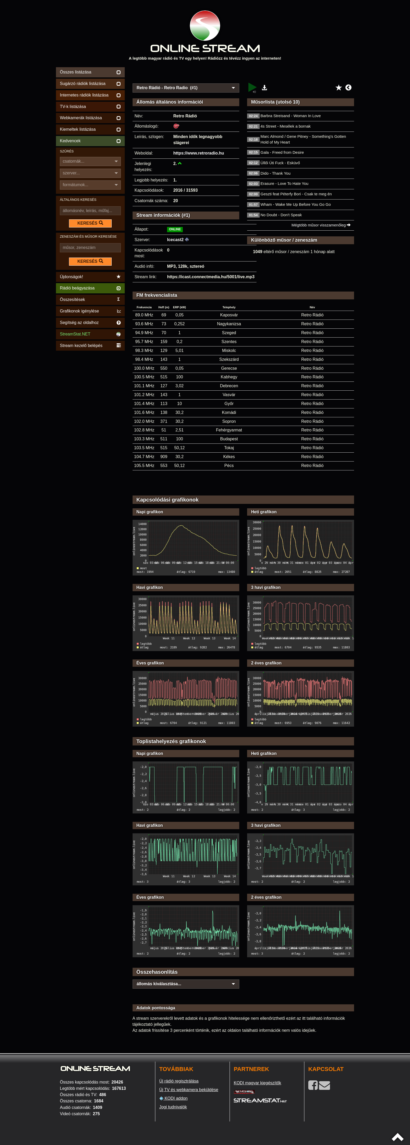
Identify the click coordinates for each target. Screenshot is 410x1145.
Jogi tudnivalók (173, 1107)
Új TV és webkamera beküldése (188, 1089)
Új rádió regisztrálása (178, 1081)
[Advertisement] (243, 73)
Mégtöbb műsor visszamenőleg (321, 225)
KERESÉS (90, 223)
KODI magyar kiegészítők (257, 1083)
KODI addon (173, 1098)
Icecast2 (175, 239)
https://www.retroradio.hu (198, 153)
